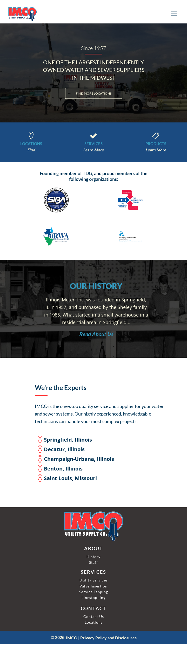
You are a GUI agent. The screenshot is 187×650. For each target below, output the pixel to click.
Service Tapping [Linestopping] (93, 592)
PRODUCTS (155, 143)
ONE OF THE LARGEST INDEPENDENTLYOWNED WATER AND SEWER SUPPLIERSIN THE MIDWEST (93, 70)
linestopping (93, 597)
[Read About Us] (96, 334)
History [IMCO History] (93, 556)
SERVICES (93, 143)
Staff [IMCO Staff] (93, 562)
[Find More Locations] (31, 150)
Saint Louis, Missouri (70, 478)
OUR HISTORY (96, 285)
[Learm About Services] (93, 150)
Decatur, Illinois (64, 449)
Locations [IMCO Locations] (94, 622)
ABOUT (93, 548)
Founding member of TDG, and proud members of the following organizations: (94, 176)
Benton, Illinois (63, 468)
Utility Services (93, 580)
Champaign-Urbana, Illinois (79, 458)
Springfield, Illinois (68, 439)
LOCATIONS (31, 143)
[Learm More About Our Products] (155, 150)
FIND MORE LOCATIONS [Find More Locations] (93, 93)
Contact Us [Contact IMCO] (93, 616)
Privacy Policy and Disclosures (108, 637)
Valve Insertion (93, 586)
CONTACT (93, 608)
